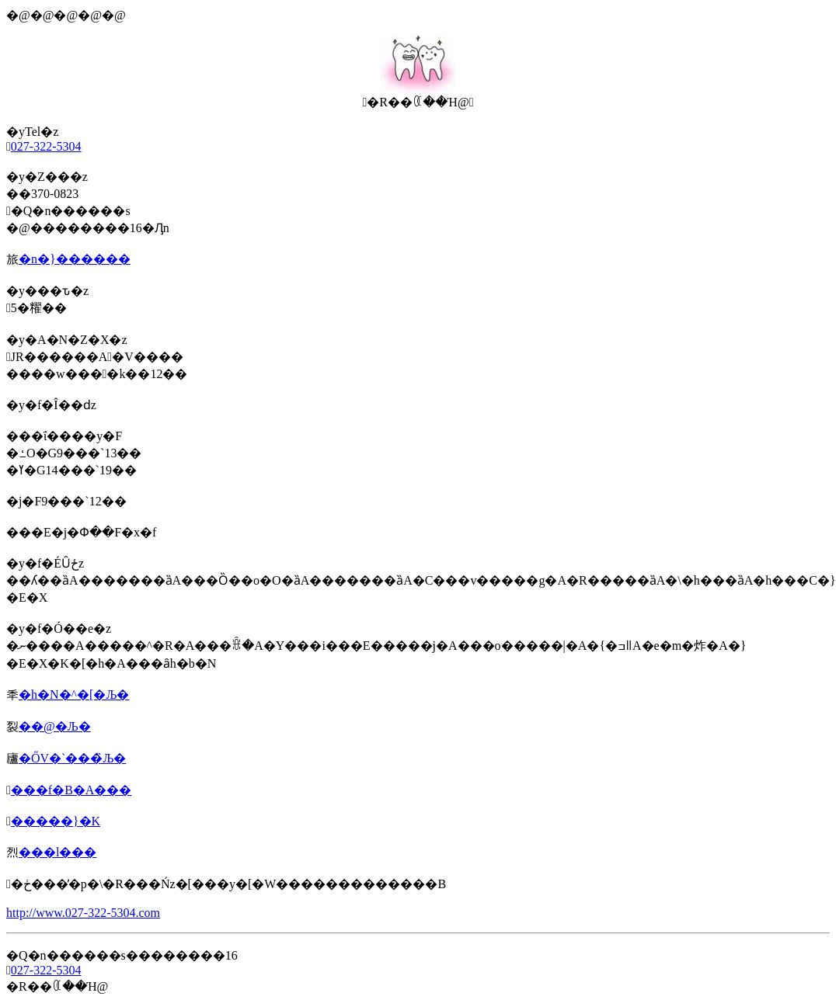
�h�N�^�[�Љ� (74, 694)
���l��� (57, 852)
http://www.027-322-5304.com (83, 912)
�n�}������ (75, 259)
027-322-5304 (46, 146)
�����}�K (55, 821)
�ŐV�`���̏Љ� (72, 758)
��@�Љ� (55, 726)
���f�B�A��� (71, 790)
